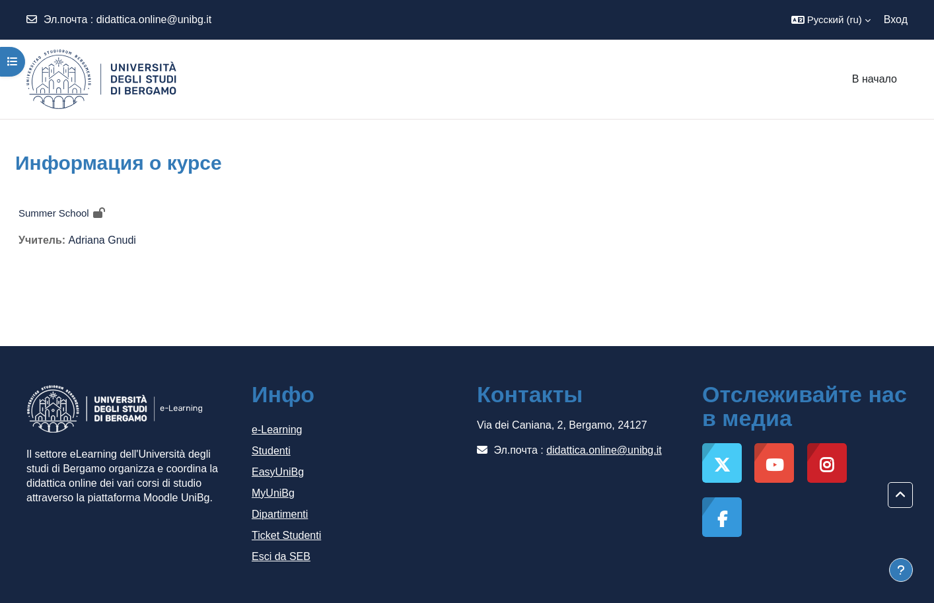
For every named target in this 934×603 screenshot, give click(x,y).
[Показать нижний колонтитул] (901, 570)
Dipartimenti (280, 514)
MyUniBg (273, 493)
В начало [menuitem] (874, 79)
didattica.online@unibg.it (154, 19)
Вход (896, 19)
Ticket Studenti (286, 535)
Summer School (53, 213)
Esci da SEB (281, 556)
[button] (831, 20)
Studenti (271, 450)
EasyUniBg (278, 472)
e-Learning (277, 429)
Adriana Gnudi (102, 240)
